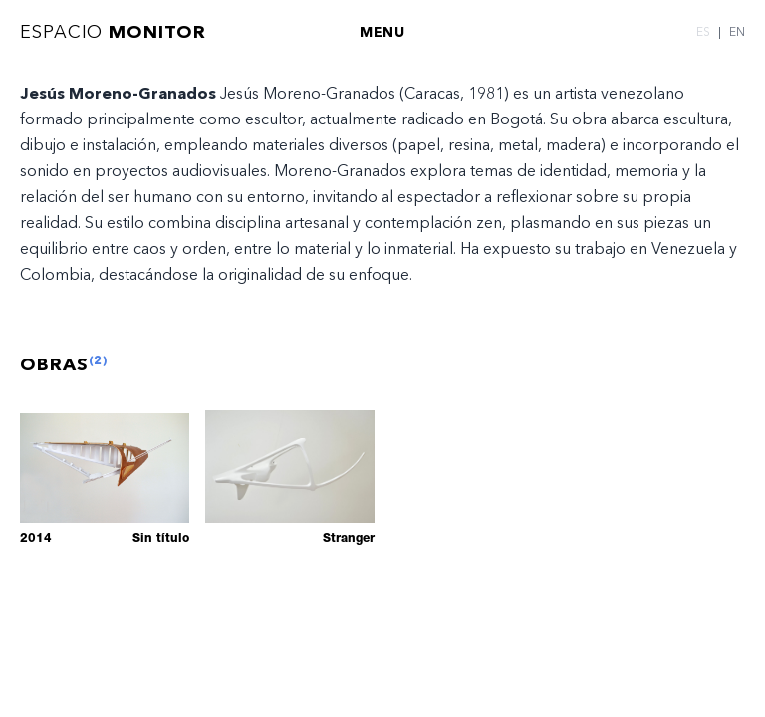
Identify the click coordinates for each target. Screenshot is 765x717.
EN (737, 31)
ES (703, 31)
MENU (382, 32)
